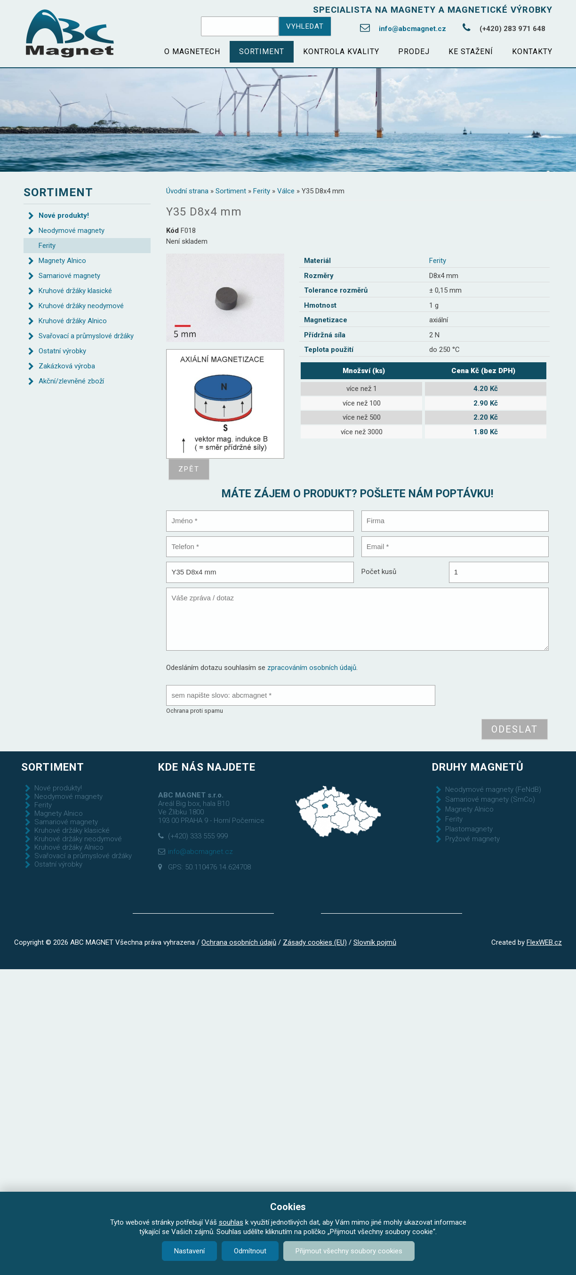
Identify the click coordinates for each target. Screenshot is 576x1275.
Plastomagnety (469, 829)
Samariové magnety (69, 275)
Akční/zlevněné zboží (71, 381)
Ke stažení (470, 51)
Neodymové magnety (71, 230)
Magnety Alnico (62, 260)
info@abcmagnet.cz (412, 28)
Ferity (261, 191)
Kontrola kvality (341, 51)
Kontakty (532, 51)
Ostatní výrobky (62, 351)
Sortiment (261, 51)
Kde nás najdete (207, 767)
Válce (286, 191)
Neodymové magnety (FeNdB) (493, 789)
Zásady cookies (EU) (315, 942)
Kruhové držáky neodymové (81, 306)
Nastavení (189, 1251)
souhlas (231, 1222)
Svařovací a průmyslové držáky (86, 336)
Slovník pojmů (374, 942)
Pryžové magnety (472, 839)
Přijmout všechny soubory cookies (349, 1251)
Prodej (414, 51)
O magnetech (192, 51)
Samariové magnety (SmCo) (490, 799)
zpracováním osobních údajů (311, 667)
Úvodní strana (187, 191)
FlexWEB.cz (544, 942)
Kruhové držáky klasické (75, 291)
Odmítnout (250, 1251)
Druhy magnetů (478, 767)
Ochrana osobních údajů (238, 942)
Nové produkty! (64, 215)
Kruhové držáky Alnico (73, 321)
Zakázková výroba (67, 366)
